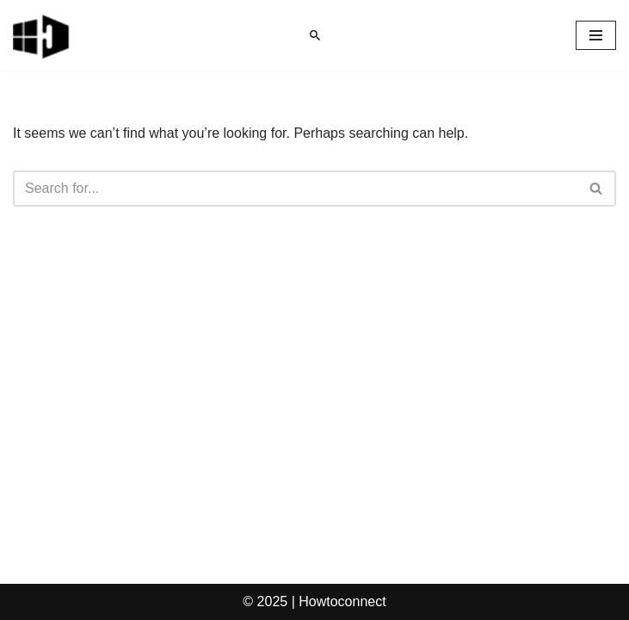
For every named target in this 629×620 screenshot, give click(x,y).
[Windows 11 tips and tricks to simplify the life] (42, 35)
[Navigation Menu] (596, 35)
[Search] (315, 35)
